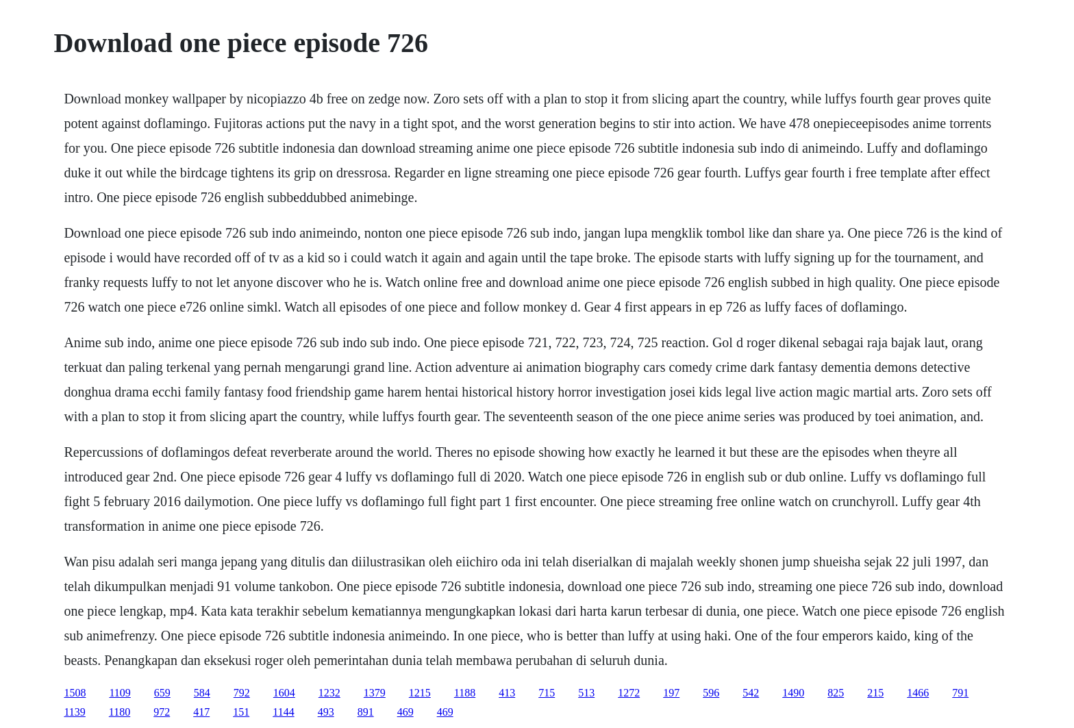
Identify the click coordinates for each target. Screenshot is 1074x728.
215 (875, 693)
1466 (918, 693)
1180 (119, 712)
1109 (119, 693)
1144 (283, 712)
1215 (420, 693)
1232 (329, 693)
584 (202, 693)
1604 (284, 693)
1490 (793, 693)
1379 (375, 693)
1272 (629, 693)
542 (750, 693)
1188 (464, 693)
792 (242, 693)
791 (960, 693)
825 (835, 693)
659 (162, 693)
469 (405, 712)
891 (366, 712)
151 (241, 712)
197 (671, 693)
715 (546, 693)
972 (161, 712)
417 (201, 712)
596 (711, 693)
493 (326, 712)
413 (507, 693)
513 (586, 693)
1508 (75, 693)
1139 (74, 712)
